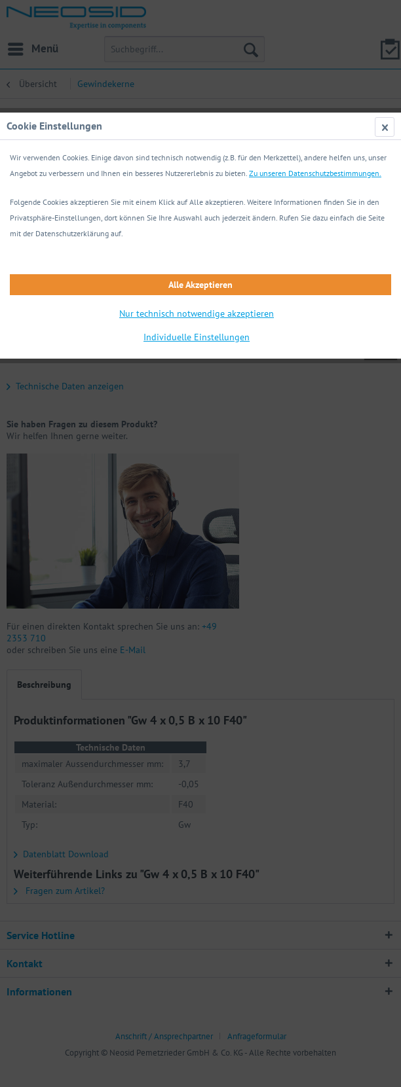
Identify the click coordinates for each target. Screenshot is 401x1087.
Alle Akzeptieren (200, 285)
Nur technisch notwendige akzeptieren (196, 313)
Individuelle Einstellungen (196, 337)
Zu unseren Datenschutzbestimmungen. (315, 173)
